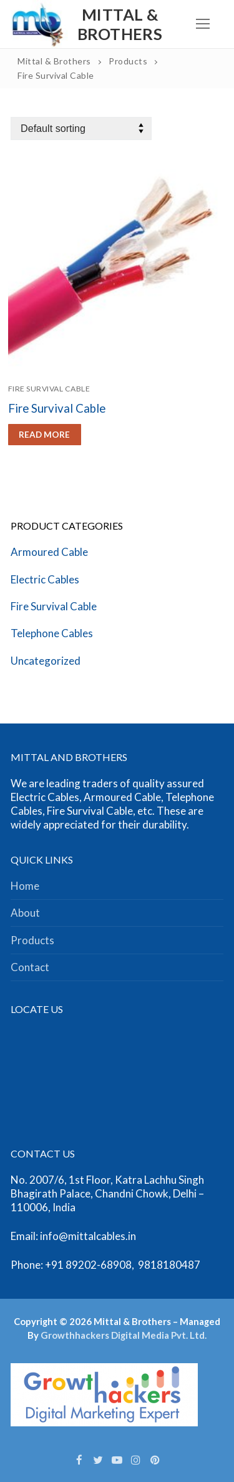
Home (25, 885)
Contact (30, 967)
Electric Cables (45, 579)
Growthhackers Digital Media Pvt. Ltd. (124, 1335)
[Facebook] (79, 1459)
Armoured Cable (49, 551)
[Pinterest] (155, 1459)
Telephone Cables (52, 633)
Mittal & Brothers (119, 24)
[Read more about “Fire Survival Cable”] (44, 434)
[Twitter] (98, 1459)
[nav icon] (202, 24)
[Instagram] (136, 1459)
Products (32, 940)
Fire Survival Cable (49, 388)
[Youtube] (116, 1459)
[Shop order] (81, 128)
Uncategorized (45, 660)
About (25, 912)
